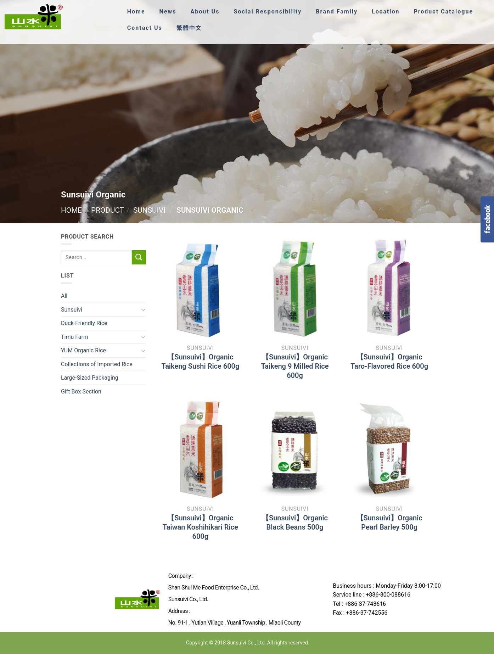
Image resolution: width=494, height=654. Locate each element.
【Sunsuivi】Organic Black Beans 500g (295, 522)
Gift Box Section (81, 391)
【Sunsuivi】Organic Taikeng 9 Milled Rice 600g (295, 366)
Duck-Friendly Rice (84, 323)
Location (390, 11)
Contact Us (145, 27)
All (64, 295)
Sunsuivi (149, 210)
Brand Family (340, 11)
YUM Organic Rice (83, 350)
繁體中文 (190, 27)
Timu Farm (74, 337)
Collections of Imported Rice (97, 364)
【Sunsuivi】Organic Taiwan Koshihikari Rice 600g (200, 527)
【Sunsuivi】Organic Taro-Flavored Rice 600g (389, 361)
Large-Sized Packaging (89, 377)
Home (136, 11)
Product (107, 210)
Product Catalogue (449, 11)
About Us (206, 11)
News (168, 11)
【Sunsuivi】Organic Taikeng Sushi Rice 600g (200, 361)
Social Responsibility (270, 11)
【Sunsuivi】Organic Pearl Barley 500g (389, 522)
